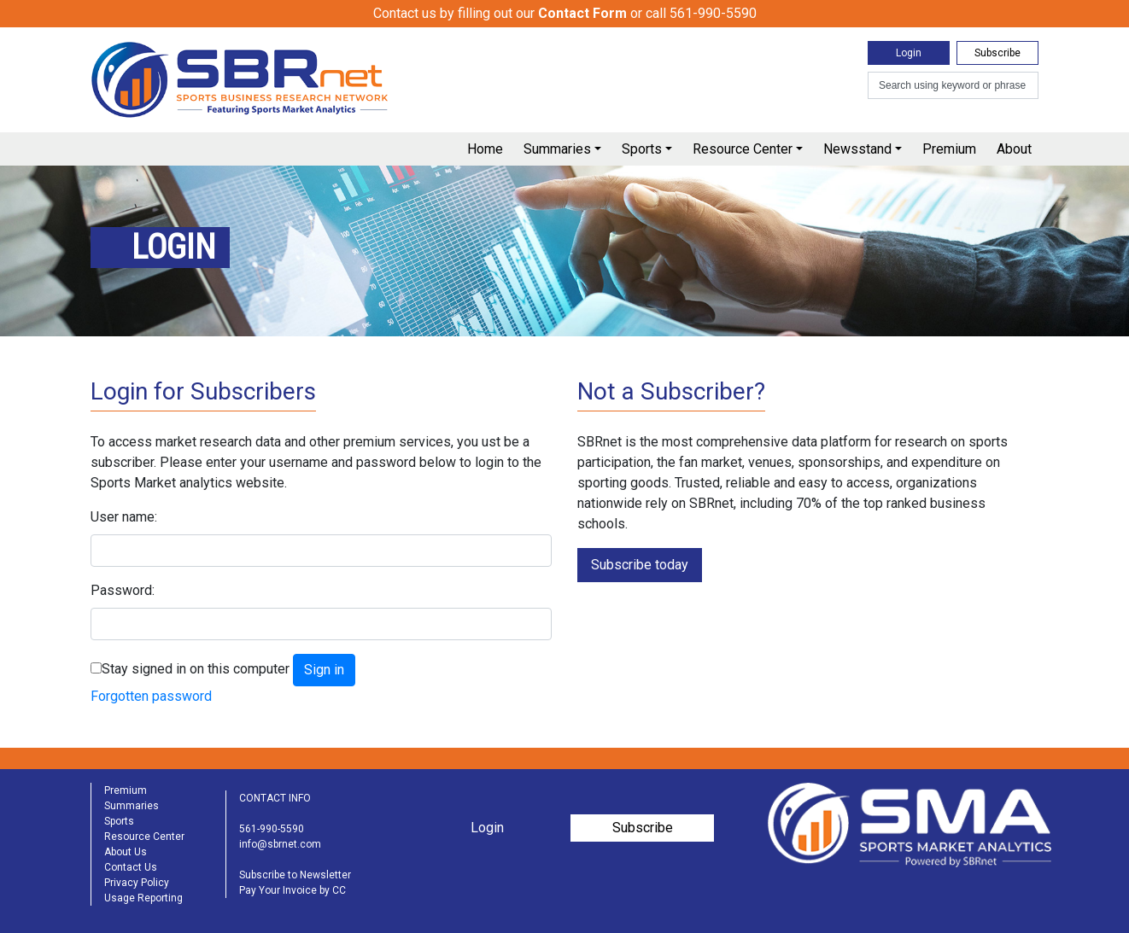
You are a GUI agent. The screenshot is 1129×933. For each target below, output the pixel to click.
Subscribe (997, 53)
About (1014, 149)
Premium (949, 149)
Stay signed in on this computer (196, 669)
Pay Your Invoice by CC (292, 890)
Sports (642, 149)
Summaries (557, 149)
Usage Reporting (143, 898)
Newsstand (857, 149)
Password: (123, 590)
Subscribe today (639, 565)
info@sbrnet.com (280, 844)
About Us (125, 852)
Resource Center (743, 149)
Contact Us (130, 867)
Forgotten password (151, 696)
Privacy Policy (136, 883)
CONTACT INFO (275, 798)
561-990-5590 (271, 829)
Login (908, 53)
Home (485, 149)
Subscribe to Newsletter (295, 875)
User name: (124, 517)
